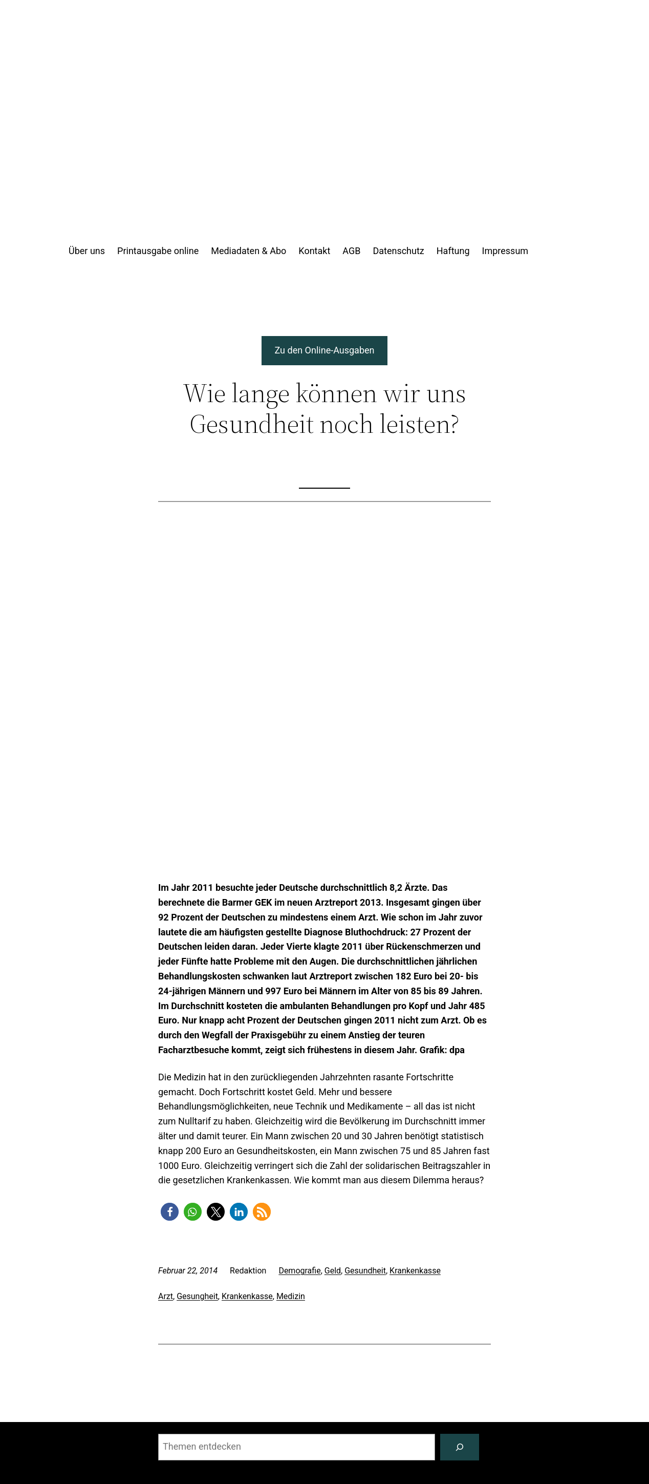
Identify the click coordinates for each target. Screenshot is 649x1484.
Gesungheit (197, 1296)
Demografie (299, 1271)
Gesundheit (365, 1271)
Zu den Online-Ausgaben (325, 350)
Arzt (165, 1296)
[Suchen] (459, 1447)
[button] (170, 1212)
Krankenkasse (415, 1271)
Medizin (290, 1296)
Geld (332, 1271)
